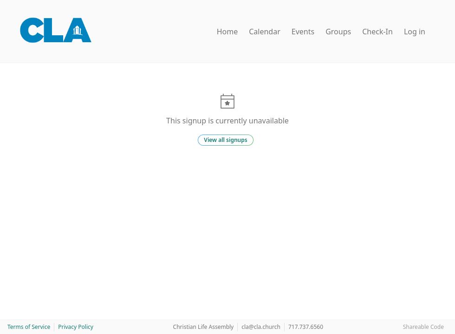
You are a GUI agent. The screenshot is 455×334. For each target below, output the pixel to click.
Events (303, 31)
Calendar (264, 31)
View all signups (225, 140)
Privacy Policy (75, 327)
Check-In (377, 31)
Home (227, 31)
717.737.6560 (305, 327)
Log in (414, 31)
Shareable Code (423, 327)
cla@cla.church (260, 327)
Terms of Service (28, 327)
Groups (338, 31)
